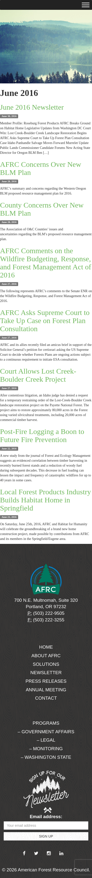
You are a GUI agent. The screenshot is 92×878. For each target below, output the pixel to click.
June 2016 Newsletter (32, 107)
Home (46, 647)
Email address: (46, 816)
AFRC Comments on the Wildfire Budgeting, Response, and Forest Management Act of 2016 (45, 263)
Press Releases (46, 681)
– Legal (46, 740)
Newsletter (46, 672)
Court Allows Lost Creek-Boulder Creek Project (38, 375)
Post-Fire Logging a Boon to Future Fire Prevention (42, 435)
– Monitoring (46, 748)
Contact (46, 698)
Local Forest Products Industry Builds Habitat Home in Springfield (45, 500)
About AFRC (46, 655)
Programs (46, 723)
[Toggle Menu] (86, 4)
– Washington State (46, 757)
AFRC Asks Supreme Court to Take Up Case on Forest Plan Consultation (45, 320)
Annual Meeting (46, 689)
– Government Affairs (46, 731)
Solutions (46, 664)
